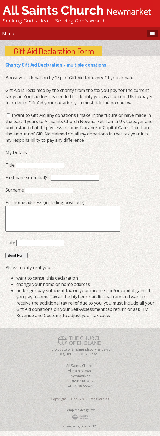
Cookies (77, 404)
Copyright (58, 404)
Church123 (90, 431)
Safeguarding (99, 404)
